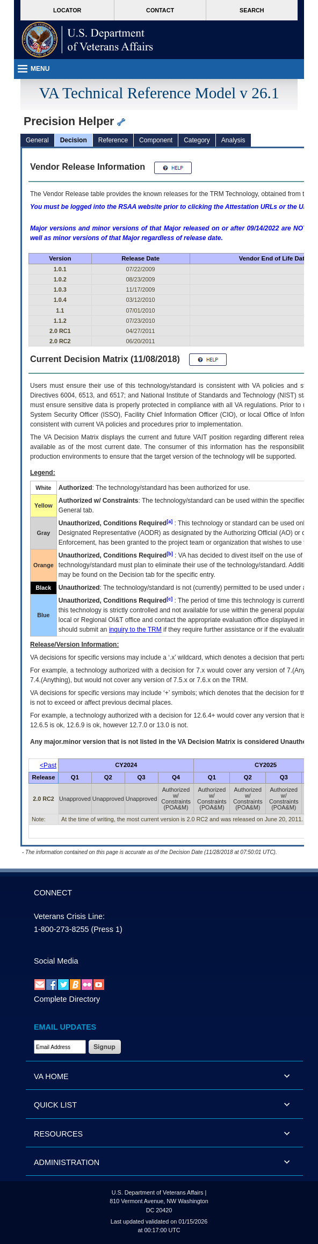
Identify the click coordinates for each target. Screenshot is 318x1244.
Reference (113, 140)
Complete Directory (67, 999)
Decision (73, 140)
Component (155, 140)
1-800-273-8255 (61, 929)
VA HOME (51, 1076)
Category (197, 140)
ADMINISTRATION (66, 1162)
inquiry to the (135, 629)
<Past (48, 765)
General (37, 140)
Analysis (233, 140)
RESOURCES (58, 1134)
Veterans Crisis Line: (69, 916)
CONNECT (53, 892)
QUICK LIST (55, 1105)
